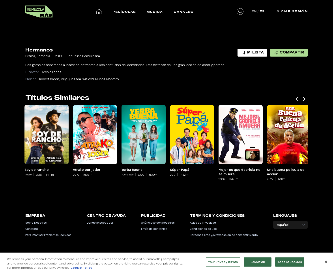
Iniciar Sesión (291, 11)
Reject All (258, 265)
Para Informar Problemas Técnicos (48, 235)
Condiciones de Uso (203, 228)
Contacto (31, 228)
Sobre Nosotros (36, 222)
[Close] (326, 265)
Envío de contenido (154, 228)
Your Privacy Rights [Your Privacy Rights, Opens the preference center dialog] (223, 265)
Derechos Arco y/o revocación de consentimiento (224, 235)
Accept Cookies (290, 265)
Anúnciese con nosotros (158, 222)
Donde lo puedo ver (100, 222)
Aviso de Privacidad (203, 222)
